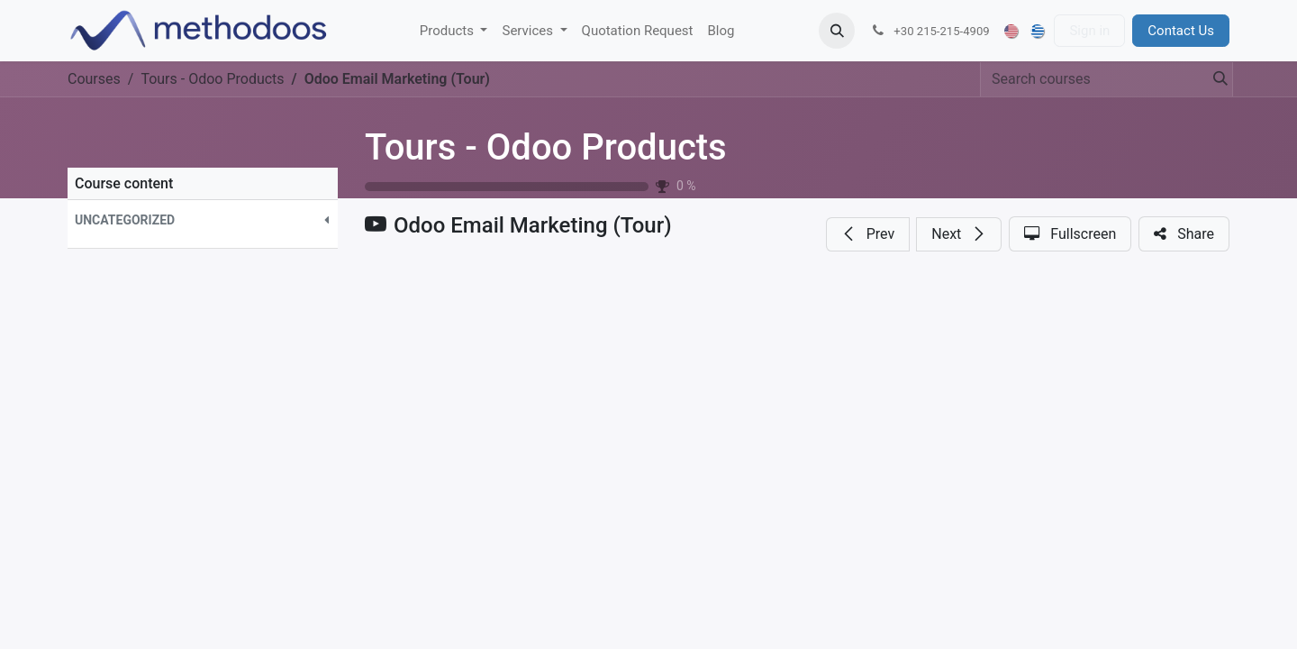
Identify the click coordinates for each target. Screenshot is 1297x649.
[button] (837, 31)
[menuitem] (454, 31)
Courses (94, 78)
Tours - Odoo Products (546, 147)
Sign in (1089, 31)
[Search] (1215, 79)
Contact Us (1180, 31)
